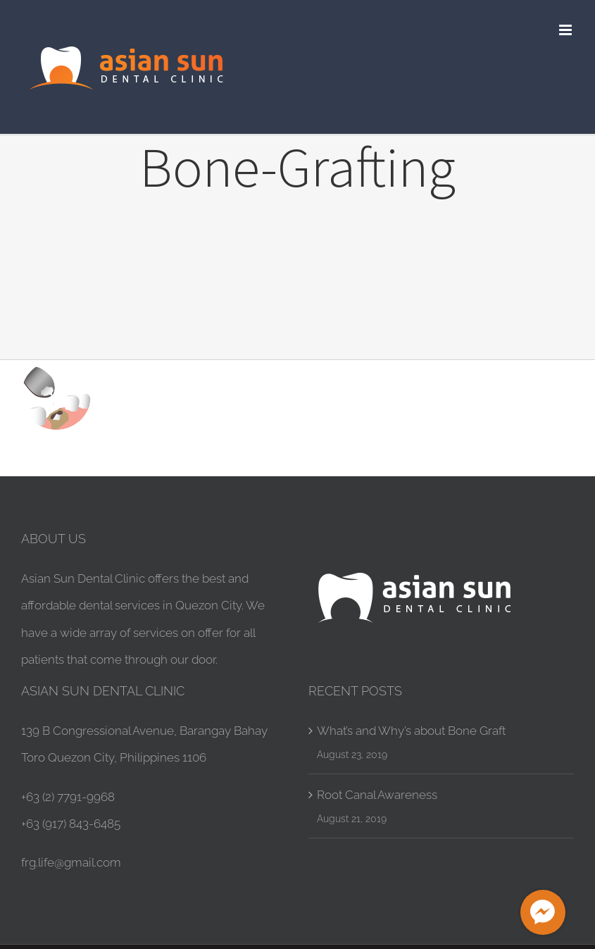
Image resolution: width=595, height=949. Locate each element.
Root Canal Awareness (377, 795)
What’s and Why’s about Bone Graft (411, 731)
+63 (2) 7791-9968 (68, 797)
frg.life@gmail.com (71, 862)
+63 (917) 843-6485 (70, 824)
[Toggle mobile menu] (566, 30)
